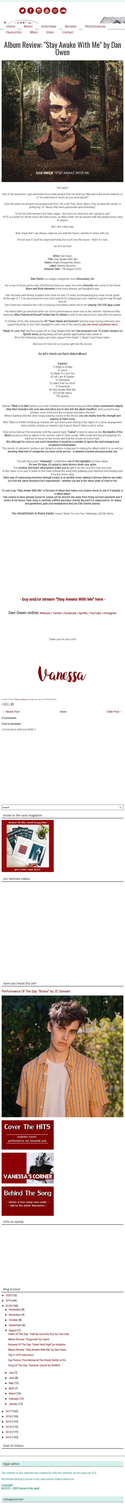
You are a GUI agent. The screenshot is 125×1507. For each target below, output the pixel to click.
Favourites (13, 32)
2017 (9, 1411)
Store (50, 32)
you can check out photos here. (99, 324)
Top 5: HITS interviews (21, 1355)
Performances (95, 26)
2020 (9, 1295)
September (15, 1325)
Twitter (57, 613)
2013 (9, 1432)
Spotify (83, 613)
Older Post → (114, 711)
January (13, 1403)
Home (10, 26)
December (15, 1309)
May (11, 1383)
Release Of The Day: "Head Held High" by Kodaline (36, 1344)
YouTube (95, 613)
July (11, 1372)
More (34, 32)
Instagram (110, 613)
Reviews (70, 26)
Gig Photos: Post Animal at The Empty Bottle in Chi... (37, 1360)
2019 (9, 1300)
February (14, 1398)
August (13, 1330)
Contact (67, 32)
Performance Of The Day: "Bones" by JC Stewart (36, 991)
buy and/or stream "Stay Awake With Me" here (62, 599)
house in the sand (29, 1488)
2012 (9, 1437)
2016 (9, 1416)
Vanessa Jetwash (21, 699)
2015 (9, 1421)
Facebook (70, 613)
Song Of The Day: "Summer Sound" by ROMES (34, 1365)
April (12, 1388)
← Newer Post (11, 711)
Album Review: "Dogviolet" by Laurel (28, 1339)
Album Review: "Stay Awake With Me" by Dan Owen (62, 48)
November (15, 1314)
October (14, 1320)
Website (45, 613)
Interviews (48, 26)
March (12, 1393)
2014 (9, 1426)
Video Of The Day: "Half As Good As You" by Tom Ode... (39, 1334)
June (12, 1377)
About (28, 26)
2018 (9, 1305)
